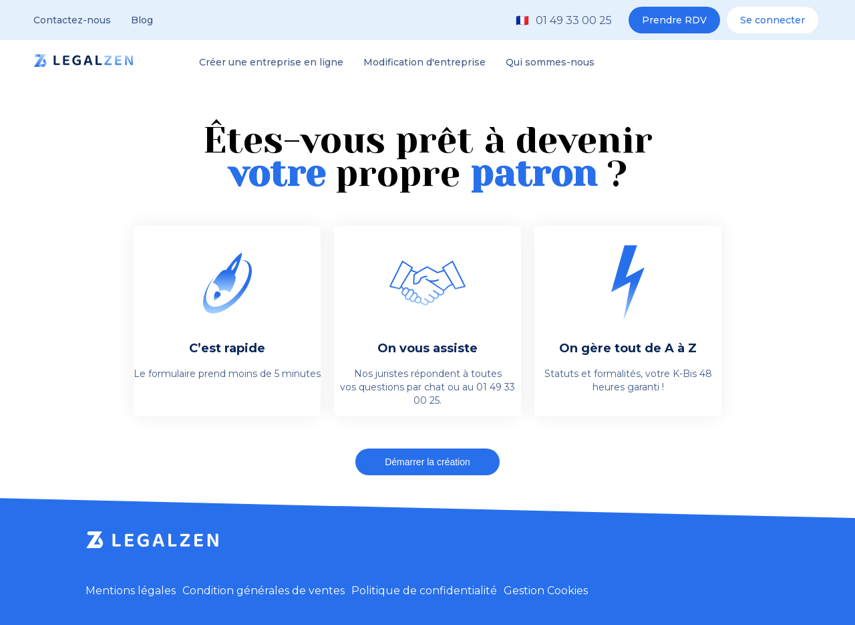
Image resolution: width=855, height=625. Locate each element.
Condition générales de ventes (263, 590)
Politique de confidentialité (424, 590)
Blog (142, 20)
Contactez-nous (72, 20)
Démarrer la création (427, 462)
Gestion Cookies (546, 590)
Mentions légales (131, 590)
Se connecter (772, 20)
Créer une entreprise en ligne (271, 62)
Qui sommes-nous (550, 62)
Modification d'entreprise (424, 62)
